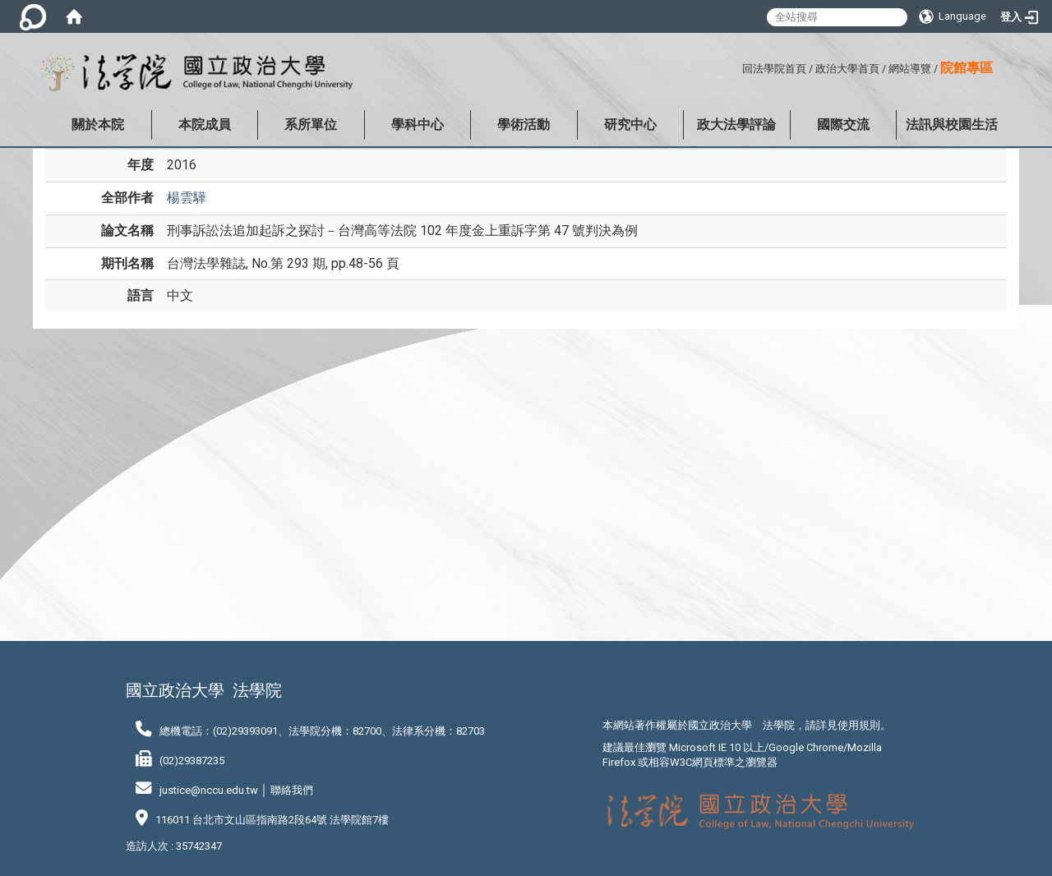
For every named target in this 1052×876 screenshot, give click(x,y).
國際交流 (843, 124)
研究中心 (630, 124)
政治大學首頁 (847, 68)
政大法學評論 (736, 124)
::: (736, 66)
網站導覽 (909, 68)
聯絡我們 (291, 790)
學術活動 (523, 124)
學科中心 (417, 124)
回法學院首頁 (774, 68)
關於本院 (98, 124)
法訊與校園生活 (952, 124)
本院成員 (204, 124)
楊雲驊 (186, 197)
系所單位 (310, 124)
